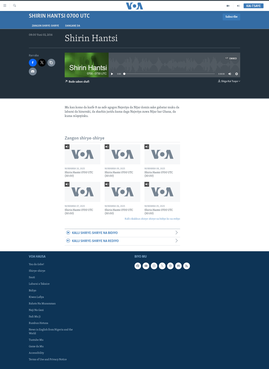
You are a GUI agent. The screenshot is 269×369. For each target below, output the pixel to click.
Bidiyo (32, 290)
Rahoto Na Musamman (42, 303)
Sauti (32, 277)
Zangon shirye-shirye (45, 26)
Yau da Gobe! (36, 264)
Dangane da (72, 26)
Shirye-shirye (37, 271)
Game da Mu (36, 346)
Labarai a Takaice (39, 284)
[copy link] (51, 63)
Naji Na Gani (36, 310)
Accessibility (36, 353)
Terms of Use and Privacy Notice (48, 359)
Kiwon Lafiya (36, 297)
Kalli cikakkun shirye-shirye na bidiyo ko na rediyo (152, 219)
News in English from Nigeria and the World (51, 331)
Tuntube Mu (36, 340)
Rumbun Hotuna (38, 323)
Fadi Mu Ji (35, 316)
